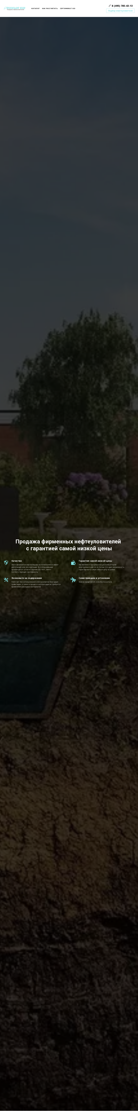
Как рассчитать (50, 8)
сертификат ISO (67, 8)
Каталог (35, 8)
